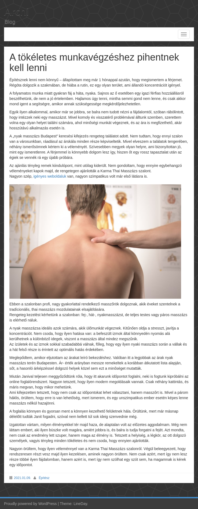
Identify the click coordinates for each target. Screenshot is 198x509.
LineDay (80, 503)
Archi (16, 11)
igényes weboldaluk (50, 176)
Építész (44, 478)
